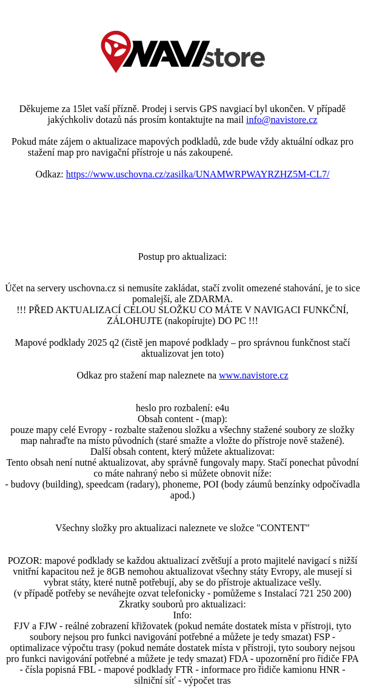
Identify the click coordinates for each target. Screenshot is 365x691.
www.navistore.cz (253, 375)
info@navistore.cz (281, 119)
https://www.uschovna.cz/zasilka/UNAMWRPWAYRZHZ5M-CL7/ (198, 174)
